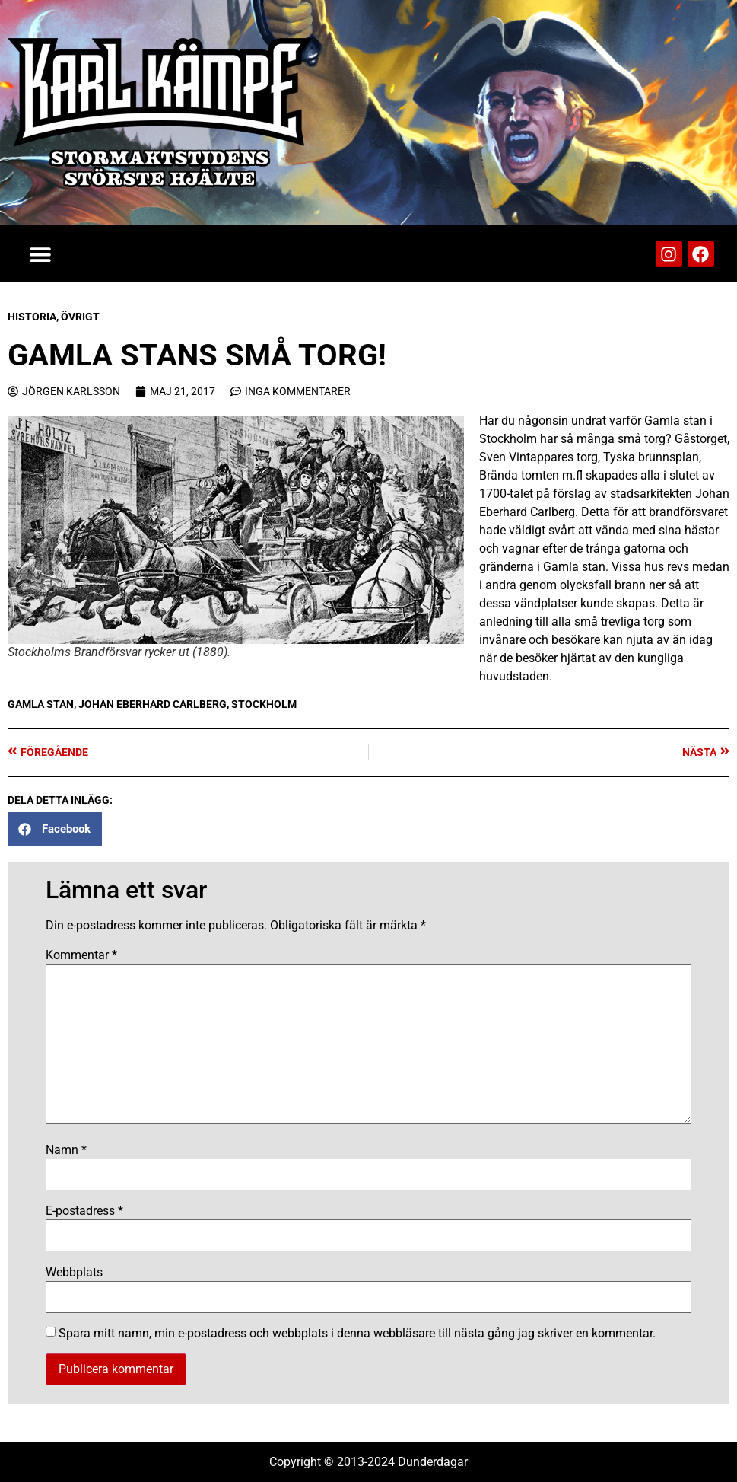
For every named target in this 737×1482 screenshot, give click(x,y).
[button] (40, 254)
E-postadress (84, 1211)
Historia (32, 317)
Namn (66, 1150)
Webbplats (74, 1273)
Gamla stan (41, 704)
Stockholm (264, 704)
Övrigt (80, 317)
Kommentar (81, 955)
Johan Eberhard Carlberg (152, 704)
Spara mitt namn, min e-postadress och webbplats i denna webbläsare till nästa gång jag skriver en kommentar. (357, 1333)
